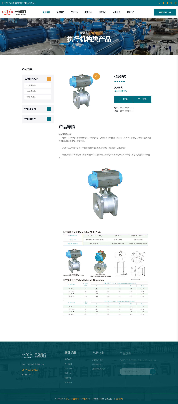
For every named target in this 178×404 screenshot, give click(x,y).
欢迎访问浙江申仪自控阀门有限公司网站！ (19, 3)
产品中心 (74, 12)
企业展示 (116, 12)
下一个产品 (142, 99)
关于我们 (60, 12)
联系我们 (130, 12)
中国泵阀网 (118, 399)
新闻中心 (88, 12)
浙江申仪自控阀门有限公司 (77, 399)
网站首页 (46, 12)
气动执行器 (31, 85)
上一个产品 (123, 99)
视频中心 (102, 12)
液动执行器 (31, 97)
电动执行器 (31, 91)
